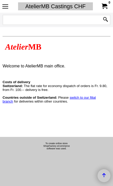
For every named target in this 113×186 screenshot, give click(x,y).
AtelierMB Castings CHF (55, 6)
